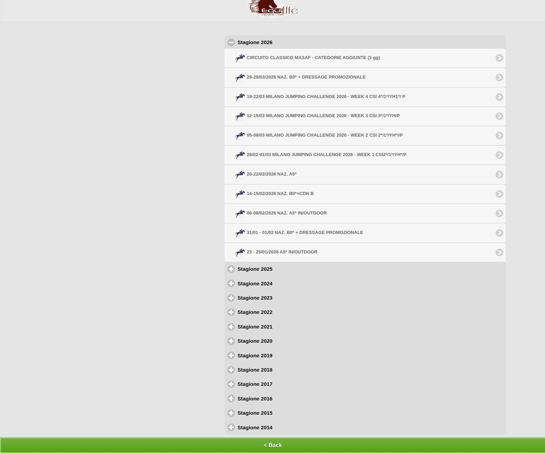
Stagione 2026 (286, 42)
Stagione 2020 (285, 341)
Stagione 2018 (285, 369)
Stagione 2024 (285, 283)
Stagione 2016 (285, 398)
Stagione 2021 (285, 326)
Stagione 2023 (285, 297)
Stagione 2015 (285, 413)
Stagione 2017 (285, 384)
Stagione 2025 (285, 269)
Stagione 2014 (285, 427)
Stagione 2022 (285, 312)
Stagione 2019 (285, 355)
